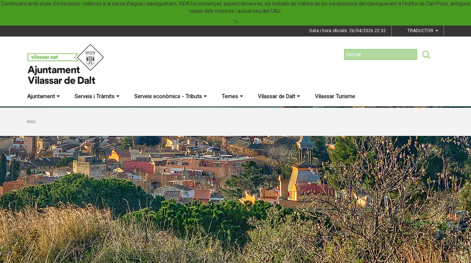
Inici (31, 121)
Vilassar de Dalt (279, 96)
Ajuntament (43, 96)
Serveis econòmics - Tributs (170, 96)
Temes (232, 96)
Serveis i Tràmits (97, 96)
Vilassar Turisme (335, 96)
